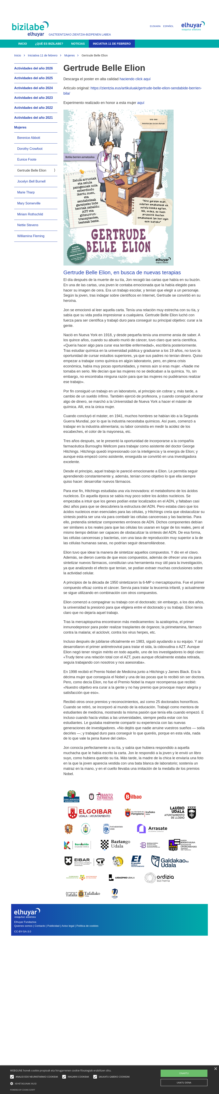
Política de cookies (87, 925)
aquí (140, 103)
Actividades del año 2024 (33, 88)
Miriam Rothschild (30, 214)
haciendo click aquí (135, 79)
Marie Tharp (26, 192)
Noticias (78, 43)
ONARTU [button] (184, 1073)
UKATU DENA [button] (184, 1082)
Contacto (40, 925)
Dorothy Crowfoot (30, 148)
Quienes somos (23, 925)
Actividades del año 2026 (33, 68)
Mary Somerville (29, 203)
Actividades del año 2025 (33, 78)
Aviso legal (67, 925)
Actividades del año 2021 (33, 117)
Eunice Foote (26, 159)
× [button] (215, 1068)
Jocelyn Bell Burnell (31, 181)
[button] (71, 1083)
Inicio (22, 43)
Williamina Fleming (30, 236)
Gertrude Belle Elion (31, 170)
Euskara (155, 26)
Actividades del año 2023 (33, 97)
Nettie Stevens (27, 225)
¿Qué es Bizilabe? (49, 43)
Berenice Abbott (28, 137)
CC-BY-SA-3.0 (22, 931)
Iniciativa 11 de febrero (112, 43)
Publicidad (53, 925)
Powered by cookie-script (22, 1090)
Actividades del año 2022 (33, 107)
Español (168, 26)
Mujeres (69, 55)
